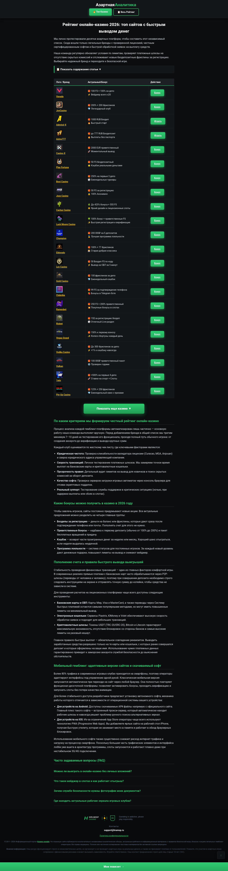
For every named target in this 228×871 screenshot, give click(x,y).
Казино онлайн (43, 842)
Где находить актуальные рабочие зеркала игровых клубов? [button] (92, 800)
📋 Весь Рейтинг (126, 12)
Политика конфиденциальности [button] (114, 836)
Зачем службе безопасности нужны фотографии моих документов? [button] (97, 790)
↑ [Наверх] (221, 855)
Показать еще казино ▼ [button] (114, 408)
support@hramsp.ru (114, 830)
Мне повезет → (114, 866)
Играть (158, 121)
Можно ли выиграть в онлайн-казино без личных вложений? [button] (93, 771)
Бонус (157, 92)
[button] (114, 69)
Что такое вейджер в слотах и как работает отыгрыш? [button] (89, 781)
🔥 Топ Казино (100, 11)
